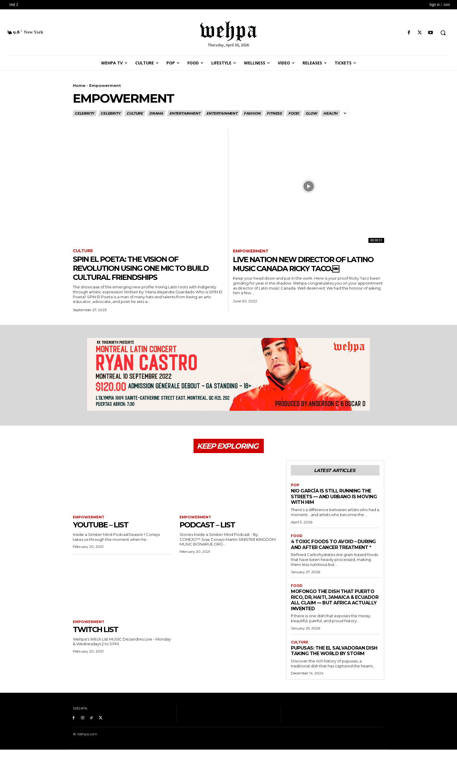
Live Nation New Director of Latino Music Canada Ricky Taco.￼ (307, 264)
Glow (311, 113)
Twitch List (98, 630)
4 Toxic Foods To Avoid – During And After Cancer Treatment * (327, 548)
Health (330, 113)
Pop (295, 487)
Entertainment (185, 113)
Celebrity (84, 113)
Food (293, 113)
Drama (156, 113)
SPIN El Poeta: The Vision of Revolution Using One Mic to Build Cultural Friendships (148, 268)
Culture (135, 113)
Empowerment (251, 251)
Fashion (252, 113)
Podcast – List (210, 526)
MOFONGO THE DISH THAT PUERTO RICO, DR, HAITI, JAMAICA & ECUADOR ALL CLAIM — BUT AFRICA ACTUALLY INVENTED (333, 607)
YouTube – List (103, 526)
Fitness (274, 113)
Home (79, 85)
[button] (443, 33)
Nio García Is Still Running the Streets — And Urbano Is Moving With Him (334, 497)
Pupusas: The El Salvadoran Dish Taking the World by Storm (330, 661)
